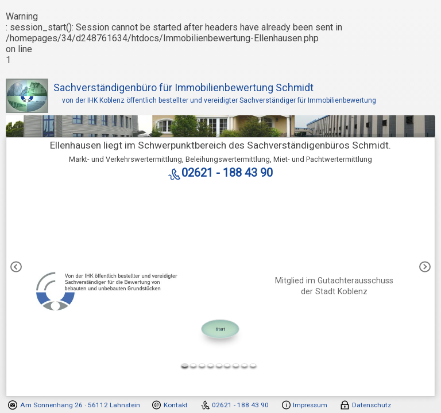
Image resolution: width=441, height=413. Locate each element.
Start (220, 329)
